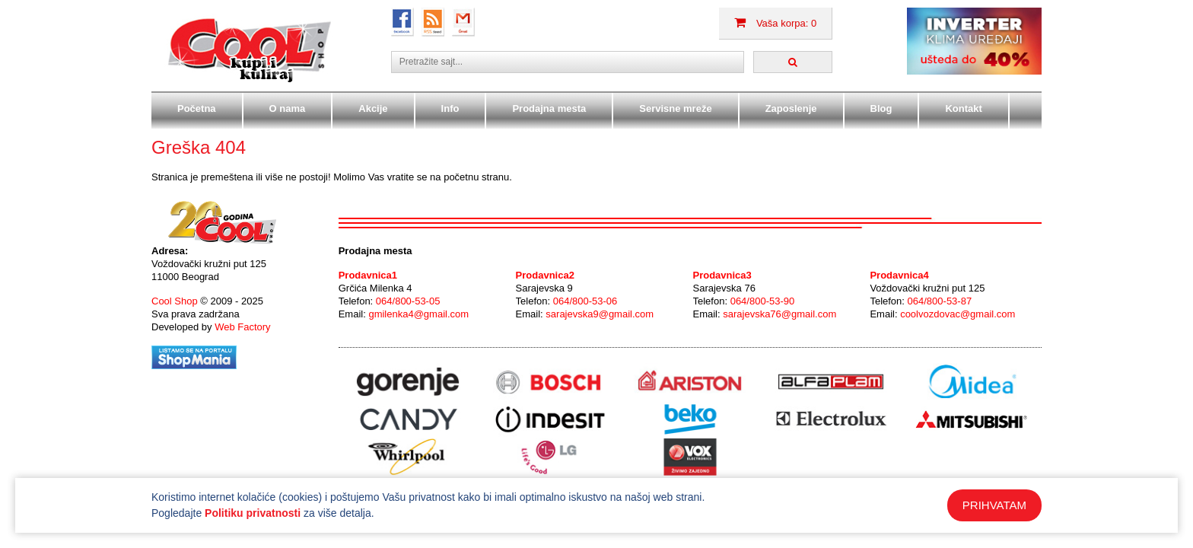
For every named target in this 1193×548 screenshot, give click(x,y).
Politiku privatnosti (253, 513)
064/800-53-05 (408, 301)
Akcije (372, 108)
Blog (881, 108)
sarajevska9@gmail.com (600, 314)
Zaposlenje (791, 108)
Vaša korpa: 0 (775, 23)
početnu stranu (476, 177)
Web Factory (242, 327)
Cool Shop (174, 301)
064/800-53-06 (585, 301)
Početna (196, 108)
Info (450, 108)
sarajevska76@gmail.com (779, 314)
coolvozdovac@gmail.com (957, 314)
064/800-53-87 (940, 301)
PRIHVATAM (994, 505)
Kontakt (963, 108)
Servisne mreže (675, 108)
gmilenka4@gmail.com (418, 314)
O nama (287, 108)
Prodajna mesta (549, 108)
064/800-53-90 (762, 301)
